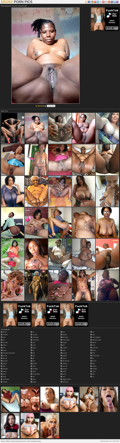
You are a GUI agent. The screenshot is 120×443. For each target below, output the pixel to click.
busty (3, 376)
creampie (34, 337)
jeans (33, 379)
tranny (93, 361)
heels (33, 371)
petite (63, 371)
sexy (93, 334)
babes (4, 345)
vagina (94, 366)
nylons (64, 358)
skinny (93, 342)
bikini (3, 366)
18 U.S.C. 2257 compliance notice (31, 441)
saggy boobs (66, 379)
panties (64, 369)
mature (64, 342)
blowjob (4, 369)
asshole (4, 342)
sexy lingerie (95, 337)
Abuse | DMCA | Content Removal (11, 441)
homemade (35, 374)
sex (92, 332)
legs (63, 332)
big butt (4, 361)
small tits (94, 348)
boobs (4, 371)
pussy (63, 374)
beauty (4, 355)
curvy (33, 345)
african (4, 332)
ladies (33, 382)
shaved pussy (96, 340)
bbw (3, 348)
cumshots (35, 340)
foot (33, 355)
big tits (4, 363)
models (64, 348)
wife (93, 374)
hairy (33, 366)
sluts (93, 345)
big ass (4, 358)
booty (3, 374)
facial (33, 348)
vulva (93, 371)
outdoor (64, 363)
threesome (95, 355)
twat (93, 363)
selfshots (64, 382)
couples (34, 334)
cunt (33, 342)
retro (63, 376)
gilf (32, 358)
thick (93, 353)
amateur (4, 334)
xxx (92, 376)
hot (32, 376)
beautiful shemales (8, 353)
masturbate (65, 340)
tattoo (93, 350)
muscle (64, 353)
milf (63, 345)
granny (34, 363)
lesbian (64, 334)
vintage (94, 369)
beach (4, 350)
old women (65, 361)
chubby (4, 382)
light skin (64, 337)
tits (92, 358)
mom (63, 350)
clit (32, 332)
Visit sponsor (51, 106)
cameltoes (5, 379)
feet (33, 353)
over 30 (64, 366)
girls (33, 361)
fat (32, 350)
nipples (64, 355)
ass (3, 340)
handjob (34, 369)
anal (3, 337)
